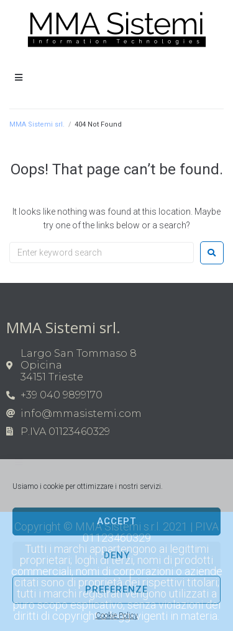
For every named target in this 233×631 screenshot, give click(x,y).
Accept (116, 521)
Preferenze (116, 589)
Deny (117, 555)
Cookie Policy (117, 615)
